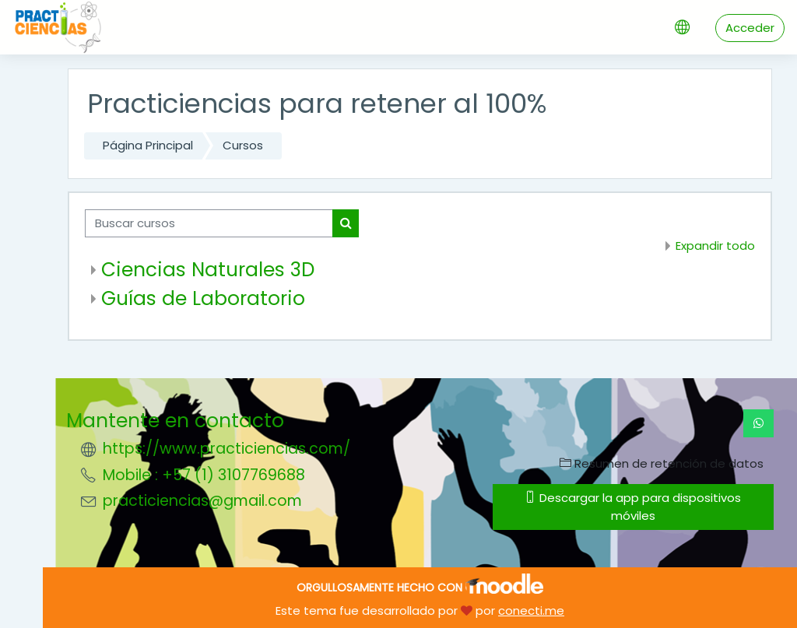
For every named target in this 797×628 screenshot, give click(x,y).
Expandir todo (715, 245)
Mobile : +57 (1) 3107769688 (204, 475)
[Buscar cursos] (209, 223)
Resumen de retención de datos (662, 463)
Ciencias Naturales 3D (207, 269)
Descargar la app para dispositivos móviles (633, 506)
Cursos (243, 145)
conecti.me (531, 610)
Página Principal (148, 145)
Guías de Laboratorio (203, 298)
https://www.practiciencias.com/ (226, 448)
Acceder (749, 27)
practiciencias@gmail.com (202, 500)
